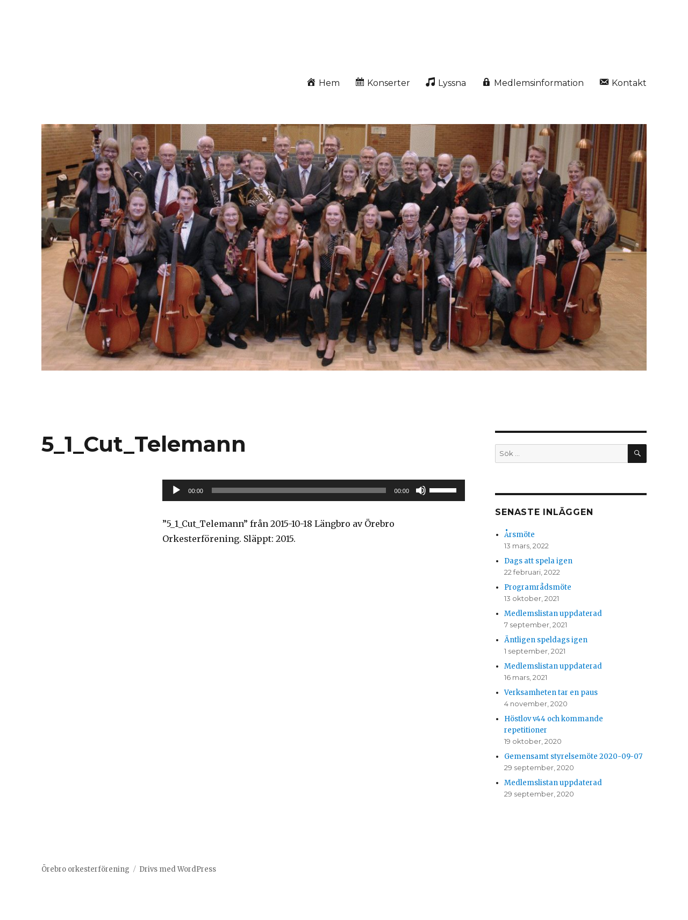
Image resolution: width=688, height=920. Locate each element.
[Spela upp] (176, 490)
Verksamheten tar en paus (551, 692)
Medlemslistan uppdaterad (553, 613)
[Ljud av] (420, 490)
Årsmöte (519, 534)
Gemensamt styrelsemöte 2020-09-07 (573, 756)
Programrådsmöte (537, 587)
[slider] (299, 490)
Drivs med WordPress (177, 869)
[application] (313, 490)
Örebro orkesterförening (85, 869)
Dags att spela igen (538, 561)
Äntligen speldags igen (545, 639)
